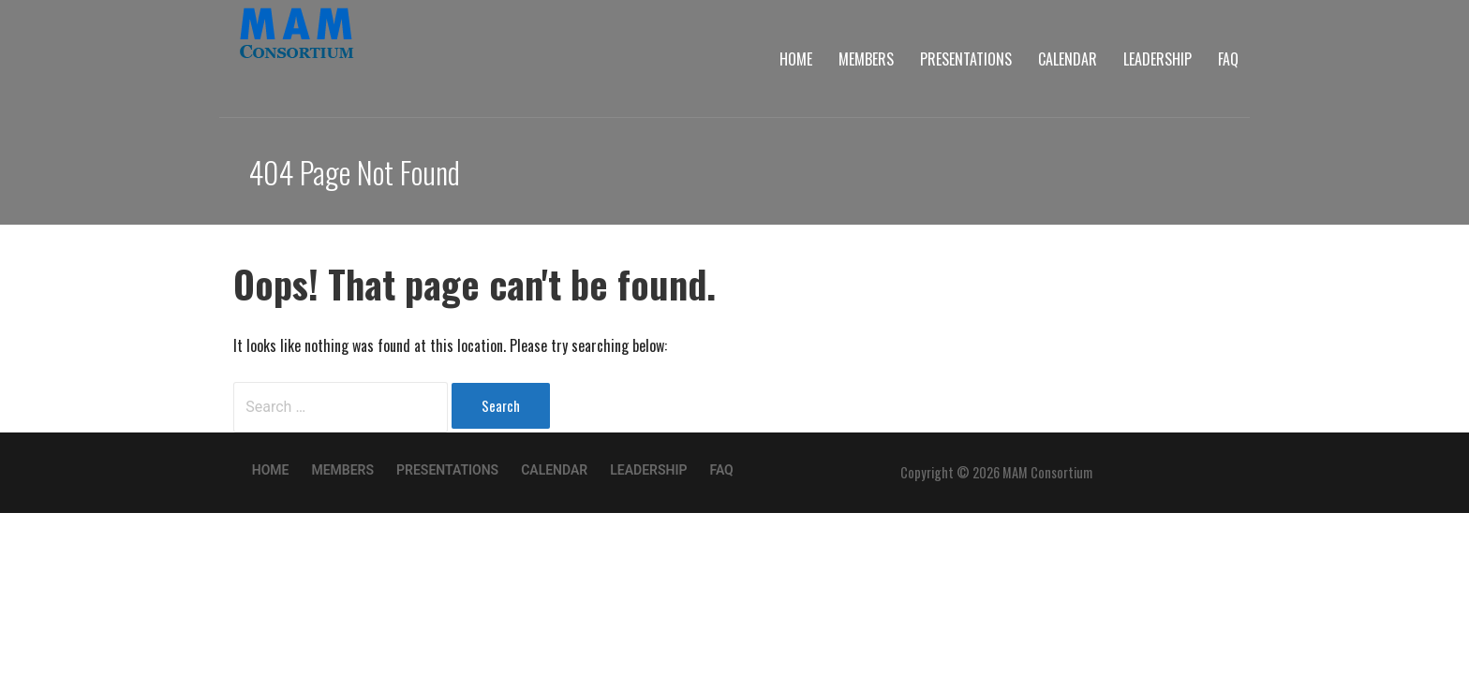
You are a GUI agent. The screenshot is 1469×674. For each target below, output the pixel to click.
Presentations (966, 59)
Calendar (1067, 59)
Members (866, 59)
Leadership (1157, 59)
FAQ (1228, 59)
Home (795, 59)
